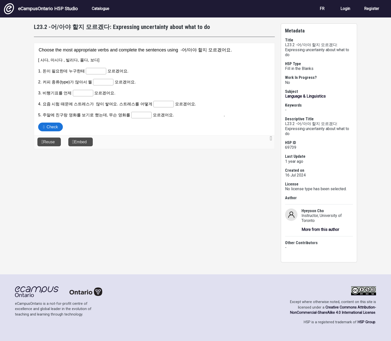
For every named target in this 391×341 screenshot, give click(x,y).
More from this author (320, 229)
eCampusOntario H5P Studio (41, 8)
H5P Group (366, 322)
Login (345, 8)
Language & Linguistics (305, 96)
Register (371, 8)
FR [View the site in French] (322, 8)
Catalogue (100, 8)
